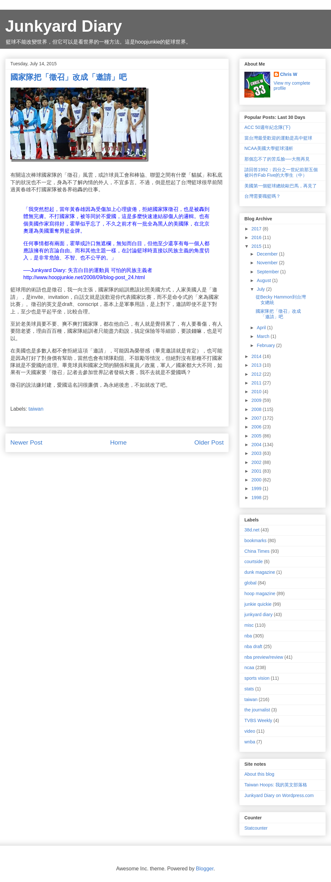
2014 (257, 356)
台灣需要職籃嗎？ (262, 196)
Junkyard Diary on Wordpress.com (279, 795)
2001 (257, 471)
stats (249, 688)
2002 (257, 462)
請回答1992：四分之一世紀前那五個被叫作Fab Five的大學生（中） (281, 172)
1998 (257, 497)
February (266, 345)
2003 (257, 453)
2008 (257, 409)
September (268, 271)
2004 (257, 444)
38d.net (252, 529)
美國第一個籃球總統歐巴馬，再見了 (280, 185)
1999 (257, 488)
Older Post (209, 442)
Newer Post (26, 442)
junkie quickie (258, 604)
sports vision (257, 678)
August (264, 280)
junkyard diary (258, 614)
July (261, 289)
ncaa (249, 667)
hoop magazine (259, 593)
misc (249, 625)
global (250, 582)
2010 (257, 391)
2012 (257, 374)
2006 (257, 426)
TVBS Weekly (258, 720)
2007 (257, 418)
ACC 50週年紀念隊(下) (267, 127)
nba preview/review (263, 657)
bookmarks (255, 540)
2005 (257, 435)
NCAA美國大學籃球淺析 (268, 148)
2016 (257, 237)
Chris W (288, 74)
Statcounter (256, 828)
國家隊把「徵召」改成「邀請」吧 (278, 314)
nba (248, 635)
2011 (257, 382)
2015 (257, 246)
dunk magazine (259, 572)
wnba (249, 741)
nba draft (253, 646)
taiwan (35, 409)
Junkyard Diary (63, 26)
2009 (257, 400)
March (264, 336)
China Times (257, 551)
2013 (257, 365)
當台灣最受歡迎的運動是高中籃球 (278, 138)
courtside (253, 561)
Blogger (204, 868)
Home (118, 442)
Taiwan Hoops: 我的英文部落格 (275, 784)
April (262, 327)
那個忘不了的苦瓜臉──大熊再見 (277, 159)
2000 (257, 479)
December (268, 254)
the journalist (257, 709)
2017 (257, 228)
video (249, 731)
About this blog (259, 774)
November (268, 262)
